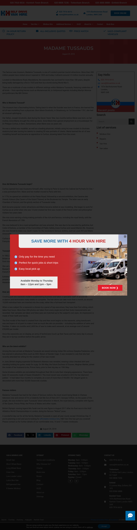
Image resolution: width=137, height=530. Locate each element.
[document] (68, 265)
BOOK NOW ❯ (110, 288)
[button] (125, 236)
